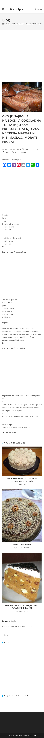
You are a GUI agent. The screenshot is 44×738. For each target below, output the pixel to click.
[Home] (3, 24)
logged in (15, 626)
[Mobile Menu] (38, 9)
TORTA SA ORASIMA (22, 544)
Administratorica (12, 149)
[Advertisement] (22, 59)
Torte (7, 152)
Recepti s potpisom (14, 9)
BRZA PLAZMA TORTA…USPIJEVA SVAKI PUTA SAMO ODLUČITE (22, 606)
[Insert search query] (22, 635)
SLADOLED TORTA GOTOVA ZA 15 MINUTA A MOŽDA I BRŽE (22, 480)
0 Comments (20, 152)
